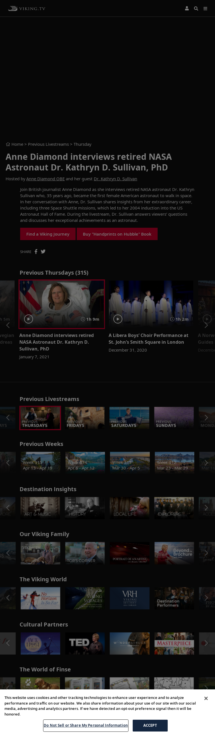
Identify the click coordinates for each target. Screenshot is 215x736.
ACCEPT (150, 725)
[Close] (206, 698)
